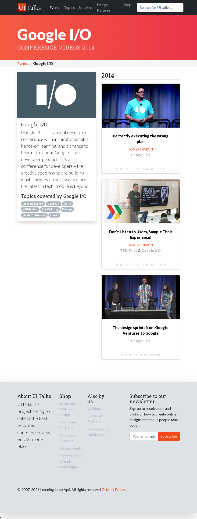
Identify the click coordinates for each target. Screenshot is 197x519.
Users (54, 215)
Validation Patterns (67, 438)
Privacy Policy (113, 489)
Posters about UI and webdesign (70, 461)
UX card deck (70, 448)
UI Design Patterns (95, 419)
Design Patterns (104, 7)
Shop (127, 4)
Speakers (86, 7)
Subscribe (169, 436)
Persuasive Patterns (68, 425)
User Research (33, 203)
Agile (67, 203)
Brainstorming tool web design (70, 409)
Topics (69, 7)
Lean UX (54, 203)
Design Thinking (34, 215)
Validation (30, 209)
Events (55, 7)
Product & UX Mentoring (98, 432)
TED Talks (128, 251)
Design (67, 209)
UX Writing (50, 209)
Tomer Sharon (140, 149)
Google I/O (140, 155)
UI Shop (93, 408)
